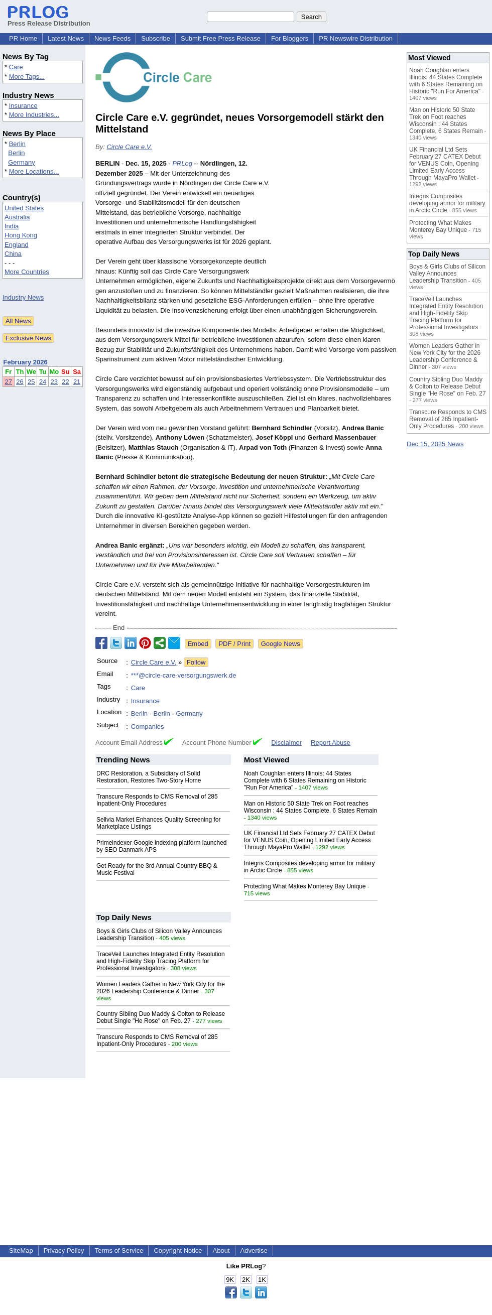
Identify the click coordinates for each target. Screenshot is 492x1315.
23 (54, 381)
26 (19, 381)
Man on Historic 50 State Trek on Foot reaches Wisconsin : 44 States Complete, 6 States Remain (310, 807)
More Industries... (34, 114)
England (17, 244)
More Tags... (27, 76)
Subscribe (155, 38)
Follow (196, 662)
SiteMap (21, 1250)
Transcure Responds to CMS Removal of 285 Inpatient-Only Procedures (157, 800)
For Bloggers (289, 38)
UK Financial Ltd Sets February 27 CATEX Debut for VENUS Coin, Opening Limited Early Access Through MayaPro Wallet (309, 840)
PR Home (23, 38)
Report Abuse (330, 742)
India (12, 226)
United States (24, 208)
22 (65, 381)
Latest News (66, 38)
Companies (147, 726)
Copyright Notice (178, 1250)
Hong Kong (21, 235)
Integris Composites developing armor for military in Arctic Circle (447, 203)
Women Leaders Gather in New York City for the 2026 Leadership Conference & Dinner (160, 988)
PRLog (182, 163)
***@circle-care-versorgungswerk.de (183, 675)
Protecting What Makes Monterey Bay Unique (305, 886)
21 (76, 381)
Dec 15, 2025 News (435, 444)
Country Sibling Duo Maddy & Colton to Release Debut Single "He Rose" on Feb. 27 (160, 1017)
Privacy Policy (64, 1250)
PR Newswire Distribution (356, 38)
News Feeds (112, 38)
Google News (280, 643)
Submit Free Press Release (221, 38)
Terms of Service (119, 1250)
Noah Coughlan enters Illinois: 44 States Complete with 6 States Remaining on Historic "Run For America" (305, 780)
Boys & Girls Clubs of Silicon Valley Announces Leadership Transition (447, 273)
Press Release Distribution (49, 19)
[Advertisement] (337, 220)
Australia (17, 217)
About (221, 1250)
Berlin (17, 144)
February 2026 (26, 362)
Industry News (23, 297)
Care (16, 67)
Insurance (23, 105)
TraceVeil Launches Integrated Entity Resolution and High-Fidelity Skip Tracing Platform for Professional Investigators (160, 961)
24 (42, 381)
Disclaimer (286, 742)
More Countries (27, 272)
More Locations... (34, 171)
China (13, 253)
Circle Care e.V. (129, 147)
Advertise (254, 1250)
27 (8, 381)
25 (31, 381)
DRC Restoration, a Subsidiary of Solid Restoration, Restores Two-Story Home (148, 777)
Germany (21, 162)
